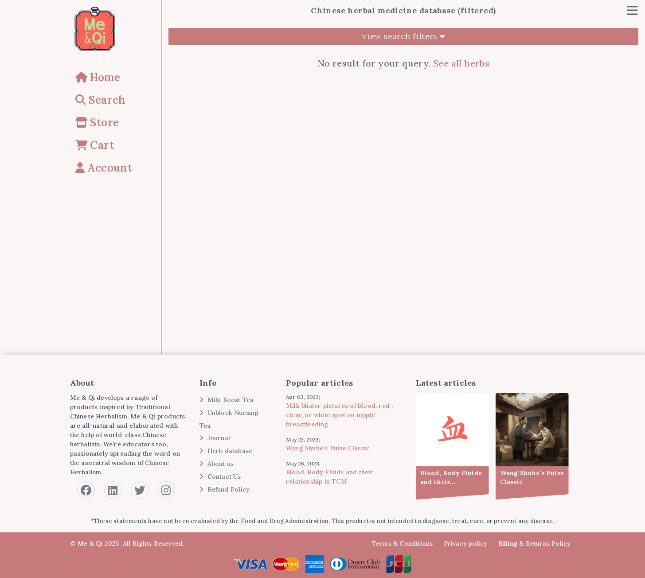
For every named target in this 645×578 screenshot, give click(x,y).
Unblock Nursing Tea (229, 419)
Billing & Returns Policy (534, 543)
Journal (214, 438)
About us (216, 464)
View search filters (403, 36)
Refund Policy (224, 489)
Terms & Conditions (402, 543)
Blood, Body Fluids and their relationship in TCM (330, 476)
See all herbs (461, 63)
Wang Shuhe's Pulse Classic (328, 448)
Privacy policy (466, 543)
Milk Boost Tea (226, 400)
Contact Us (220, 476)
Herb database (225, 451)
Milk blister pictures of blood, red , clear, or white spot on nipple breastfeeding (339, 415)
